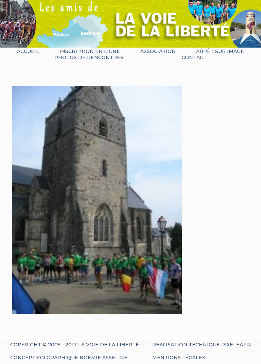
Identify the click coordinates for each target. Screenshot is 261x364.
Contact (194, 57)
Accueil (28, 51)
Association (158, 51)
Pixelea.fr (236, 345)
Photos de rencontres (88, 57)
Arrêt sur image (220, 51)
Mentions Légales (178, 357)
